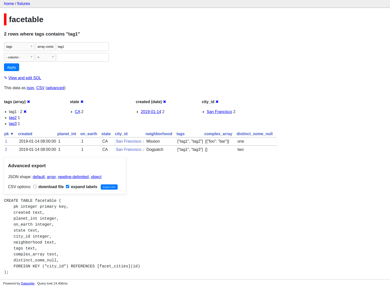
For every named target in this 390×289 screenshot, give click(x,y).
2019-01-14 (151, 112)
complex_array (218, 134)
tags (180, 134)
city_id (121, 134)
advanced (55, 88)
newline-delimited (73, 177)
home (9, 3)
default (39, 177)
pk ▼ (9, 134)
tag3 (13, 124)
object (96, 177)
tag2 (13, 118)
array (51, 177)
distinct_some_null (255, 134)
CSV (40, 88)
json (30, 88)
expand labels (81, 187)
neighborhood (159, 134)
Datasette (28, 283)
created (25, 134)
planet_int (66, 134)
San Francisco (219, 112)
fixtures (23, 3)
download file (48, 187)
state (106, 134)
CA (77, 112)
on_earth (88, 134)
